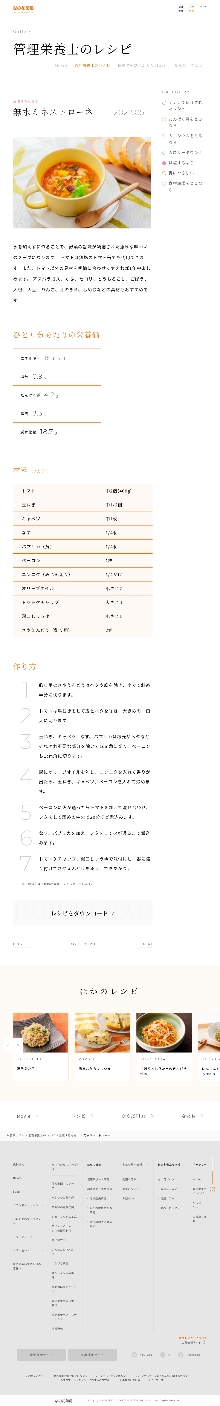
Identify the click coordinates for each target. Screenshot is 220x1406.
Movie (61, 65)
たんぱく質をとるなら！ (186, 122)
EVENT (17, 1191)
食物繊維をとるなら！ (186, 186)
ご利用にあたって (36, 1375)
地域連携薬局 (98, 1198)
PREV (18, 943)
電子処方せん (60, 1240)
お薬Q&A (128, 1198)
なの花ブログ (166, 1179)
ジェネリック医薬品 (64, 1216)
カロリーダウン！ (186, 152)
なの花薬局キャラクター (27, 1221)
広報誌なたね (200, 1219)
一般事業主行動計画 (128, 1380)
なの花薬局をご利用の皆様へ (27, 1266)
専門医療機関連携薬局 (101, 1210)
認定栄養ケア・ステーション (64, 1317)
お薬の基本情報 (132, 1164)
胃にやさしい (181, 172)
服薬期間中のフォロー (63, 1186)
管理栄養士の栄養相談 (63, 1303)
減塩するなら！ (183, 162)
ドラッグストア (23, 1236)
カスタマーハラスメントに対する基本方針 (84, 1380)
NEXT (148, 943)
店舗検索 (18, 1164)
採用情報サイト (92, 1355)
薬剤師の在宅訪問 (63, 1207)
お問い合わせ (21, 1250)
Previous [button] (8, 1045)
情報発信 (57, 1328)
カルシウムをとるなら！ (186, 139)
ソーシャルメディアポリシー (111, 1375)
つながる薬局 (60, 1263)
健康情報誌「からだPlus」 (142, 65)
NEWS (17, 1178)
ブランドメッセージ (25, 1205)
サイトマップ (155, 1380)
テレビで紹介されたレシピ (186, 105)
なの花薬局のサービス (64, 1166)
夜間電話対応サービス (64, 1289)
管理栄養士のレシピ (93, 65)
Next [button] (18, 1045)
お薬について (130, 1188)
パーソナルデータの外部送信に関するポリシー (163, 1375)
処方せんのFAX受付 (62, 1252)
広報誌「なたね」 (191, 65)
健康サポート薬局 (98, 1179)
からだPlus (197, 1205)
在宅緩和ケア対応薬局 (101, 1224)
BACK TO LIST (83, 944)
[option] (40, 1047)
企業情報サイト (41, 1355)
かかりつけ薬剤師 (63, 1197)
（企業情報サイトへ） (193, 1340)
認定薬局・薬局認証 (99, 1188)
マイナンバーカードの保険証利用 (63, 1228)
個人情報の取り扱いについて (70, 1375)
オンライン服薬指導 (63, 1275)
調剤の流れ (129, 1179)
